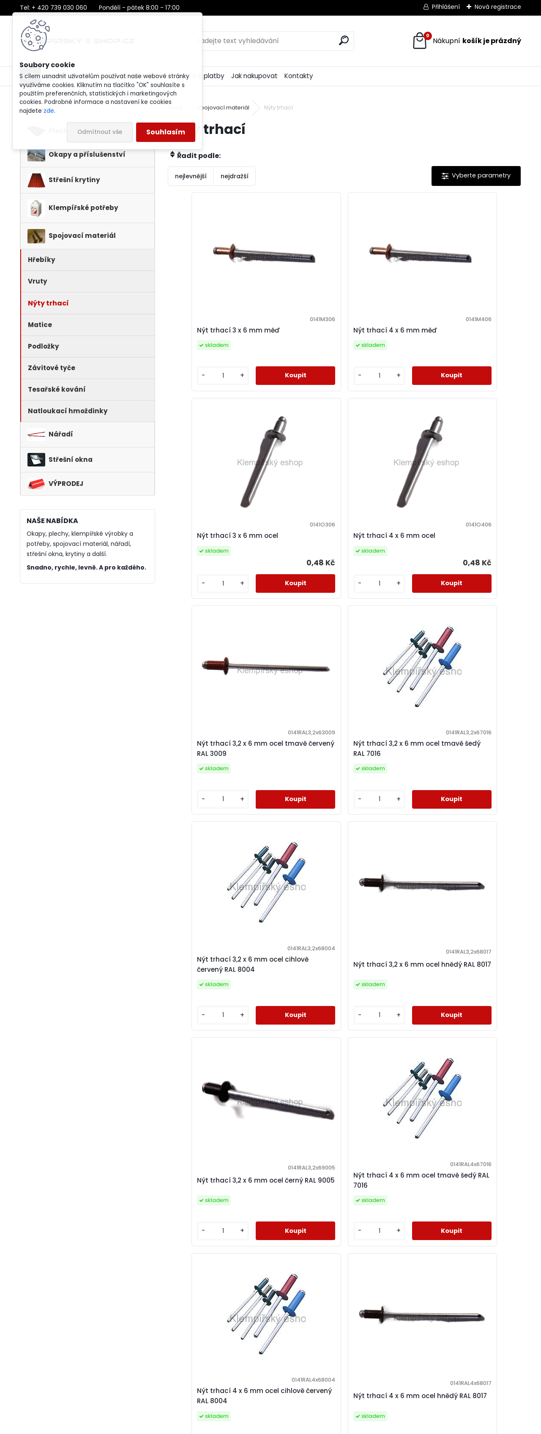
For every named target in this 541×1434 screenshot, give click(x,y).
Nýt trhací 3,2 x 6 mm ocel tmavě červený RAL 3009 (338, 542)
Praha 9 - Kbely (314, 1363)
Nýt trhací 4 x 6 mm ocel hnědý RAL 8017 (453, 974)
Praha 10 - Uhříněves (321, 1374)
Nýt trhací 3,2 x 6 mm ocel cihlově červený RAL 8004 (220, 758)
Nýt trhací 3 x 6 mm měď (218, 331)
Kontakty (298, 75)
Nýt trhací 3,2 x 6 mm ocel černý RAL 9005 (455, 758)
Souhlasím (165, 132)
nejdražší (235, 176)
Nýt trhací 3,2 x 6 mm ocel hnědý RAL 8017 (338, 758)
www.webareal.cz (304, 1425)
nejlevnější (191, 176)
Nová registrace (498, 7)
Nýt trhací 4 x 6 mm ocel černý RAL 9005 (277, 1191)
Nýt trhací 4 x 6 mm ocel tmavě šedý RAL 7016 (218, 974)
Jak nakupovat (254, 75)
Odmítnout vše (99, 132)
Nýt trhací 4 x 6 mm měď (336, 331)
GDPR (167, 1371)
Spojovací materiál (223, 108)
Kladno (301, 1385)
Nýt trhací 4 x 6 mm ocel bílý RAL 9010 (401, 1190)
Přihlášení (446, 7)
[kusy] (195, 377)
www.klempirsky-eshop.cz (62, 1360)
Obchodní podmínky (190, 1360)
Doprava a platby (186, 1349)
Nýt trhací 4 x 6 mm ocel (218, 541)
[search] (344, 40)
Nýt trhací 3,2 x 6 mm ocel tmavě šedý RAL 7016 (455, 542)
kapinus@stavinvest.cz (60, 1349)
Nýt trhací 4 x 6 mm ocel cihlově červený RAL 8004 (336, 974)
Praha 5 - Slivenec (318, 1352)
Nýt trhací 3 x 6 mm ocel (452, 330)
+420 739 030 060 (59, 1338)
